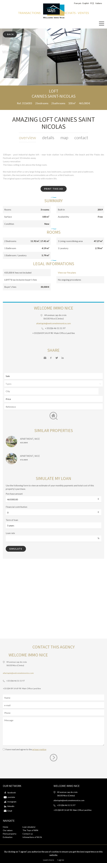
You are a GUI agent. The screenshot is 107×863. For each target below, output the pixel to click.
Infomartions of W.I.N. (32, 837)
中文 (92, 3)
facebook (11, 792)
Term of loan (12, 520)
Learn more (48, 859)
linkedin (10, 806)
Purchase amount (14, 493)
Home (5, 827)
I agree (60, 859)
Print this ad (53, 188)
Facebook (51, 358)
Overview (27, 137)
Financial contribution (16, 506)
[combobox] (51, 391)
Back (10, 34)
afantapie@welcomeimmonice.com (53, 323)
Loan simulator (29, 827)
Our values (8, 830)
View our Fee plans (67, 272)
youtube (11, 797)
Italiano (98, 3)
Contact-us (27, 833)
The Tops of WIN (30, 830)
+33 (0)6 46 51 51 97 (55, 328)
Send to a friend (45, 358)
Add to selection (105, 88)
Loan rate (10, 533)
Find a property (9, 833)
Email (9, 811)
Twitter (56, 358)
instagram (11, 801)
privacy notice (39, 749)
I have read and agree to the (25, 749)
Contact (81, 137)
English (86, 3)
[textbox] (52, 391)
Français (77, 3)
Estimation (7, 837)
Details (48, 137)
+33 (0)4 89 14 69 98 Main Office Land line (53, 333)
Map (64, 137)
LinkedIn (62, 358)
